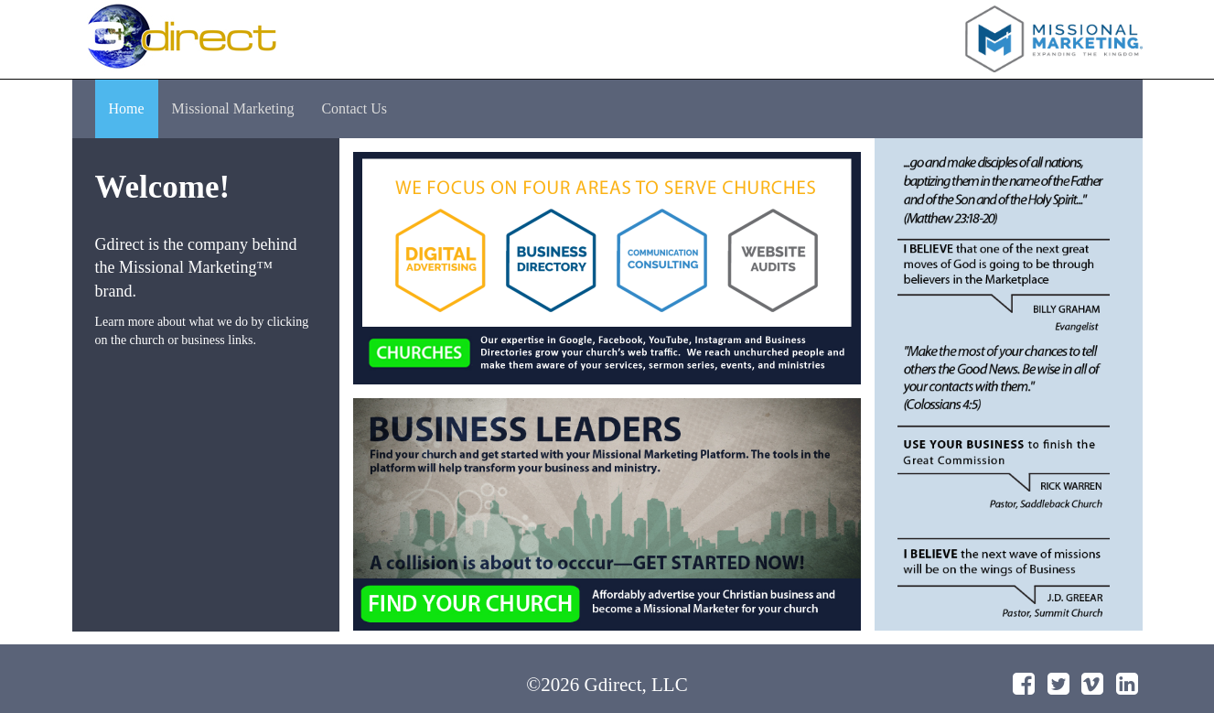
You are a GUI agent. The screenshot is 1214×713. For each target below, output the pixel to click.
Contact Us (354, 108)
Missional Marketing (233, 108)
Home (127, 108)
